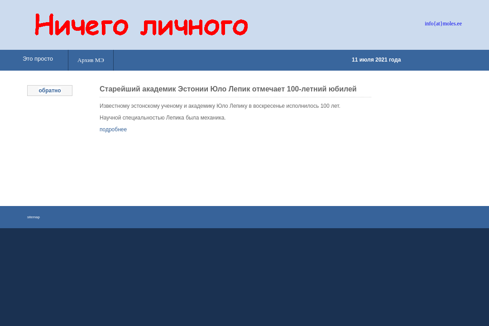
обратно (49, 90)
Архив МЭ (90, 60)
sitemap (33, 217)
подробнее (113, 129)
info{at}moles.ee (443, 23)
